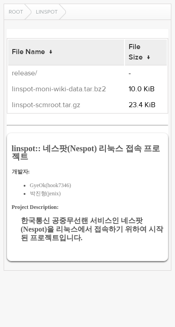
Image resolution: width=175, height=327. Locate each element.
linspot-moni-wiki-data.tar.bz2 (59, 89)
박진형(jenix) (45, 193)
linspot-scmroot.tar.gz (46, 104)
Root (16, 11)
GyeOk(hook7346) (50, 185)
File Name (28, 51)
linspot (47, 11)
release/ (24, 73)
